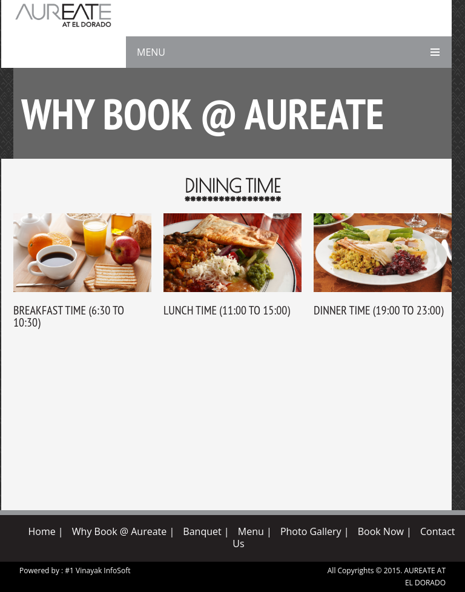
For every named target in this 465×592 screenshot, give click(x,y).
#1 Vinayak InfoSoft (97, 570)
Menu (251, 531)
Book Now (381, 531)
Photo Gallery (310, 531)
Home (41, 531)
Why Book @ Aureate (119, 531)
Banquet (202, 531)
